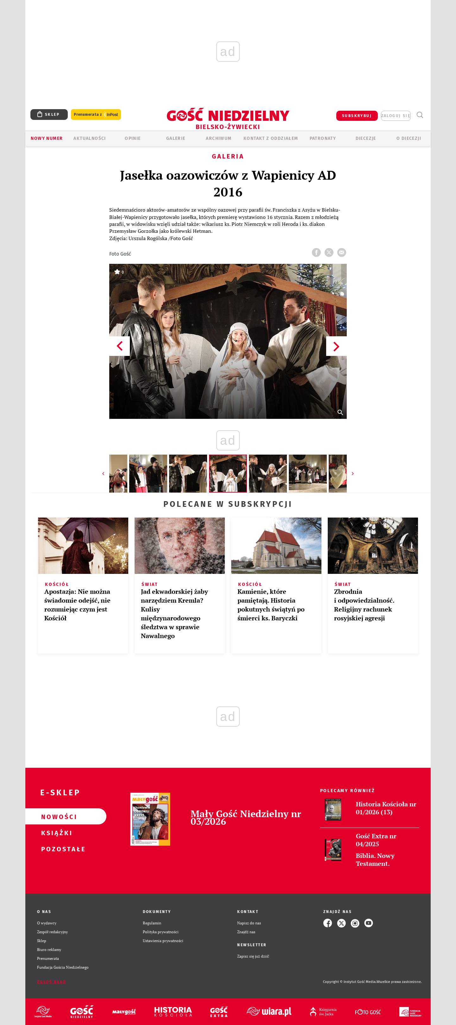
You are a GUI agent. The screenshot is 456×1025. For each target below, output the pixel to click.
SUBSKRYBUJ (357, 116)
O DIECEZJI (408, 138)
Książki (55, 832)
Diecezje (366, 138)
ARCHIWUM (218, 138)
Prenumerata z (96, 114)
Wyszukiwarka (420, 115)
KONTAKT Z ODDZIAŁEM (271, 138)
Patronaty (323, 138)
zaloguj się (395, 116)
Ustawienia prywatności (163, 940)
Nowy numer (47, 138)
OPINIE (133, 138)
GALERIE (176, 138)
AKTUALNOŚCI (89, 138)
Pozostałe (55, 848)
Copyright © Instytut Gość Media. (350, 982)
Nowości (55, 816)
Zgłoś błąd (51, 982)
